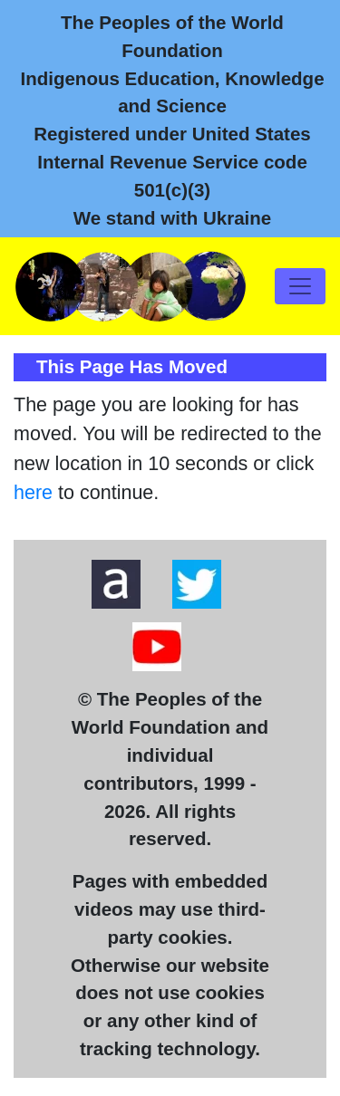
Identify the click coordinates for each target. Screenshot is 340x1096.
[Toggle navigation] (300, 286)
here (33, 493)
